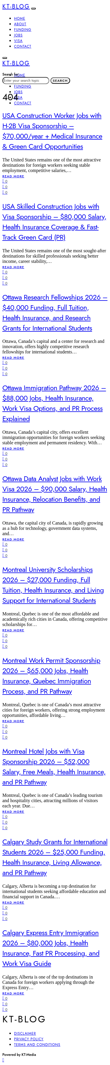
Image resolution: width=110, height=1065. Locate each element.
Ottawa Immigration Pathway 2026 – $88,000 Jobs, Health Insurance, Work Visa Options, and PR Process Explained (54, 403)
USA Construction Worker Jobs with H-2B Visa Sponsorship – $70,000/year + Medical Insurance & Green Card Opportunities (52, 130)
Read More (13, 176)
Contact (22, 46)
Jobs (18, 35)
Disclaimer (25, 1033)
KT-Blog (16, 6)
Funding (22, 29)
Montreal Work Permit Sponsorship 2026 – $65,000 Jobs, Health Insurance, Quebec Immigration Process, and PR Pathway (51, 675)
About (20, 24)
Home (19, 18)
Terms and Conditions (37, 1044)
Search (60, 80)
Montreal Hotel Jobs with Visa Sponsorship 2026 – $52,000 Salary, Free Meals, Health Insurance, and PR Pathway (54, 766)
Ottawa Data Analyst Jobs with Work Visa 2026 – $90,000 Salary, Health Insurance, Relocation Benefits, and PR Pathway (54, 494)
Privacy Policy (28, 1039)
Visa (18, 41)
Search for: (10, 74)
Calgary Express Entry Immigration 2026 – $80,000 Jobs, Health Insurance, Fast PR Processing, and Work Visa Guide (50, 948)
